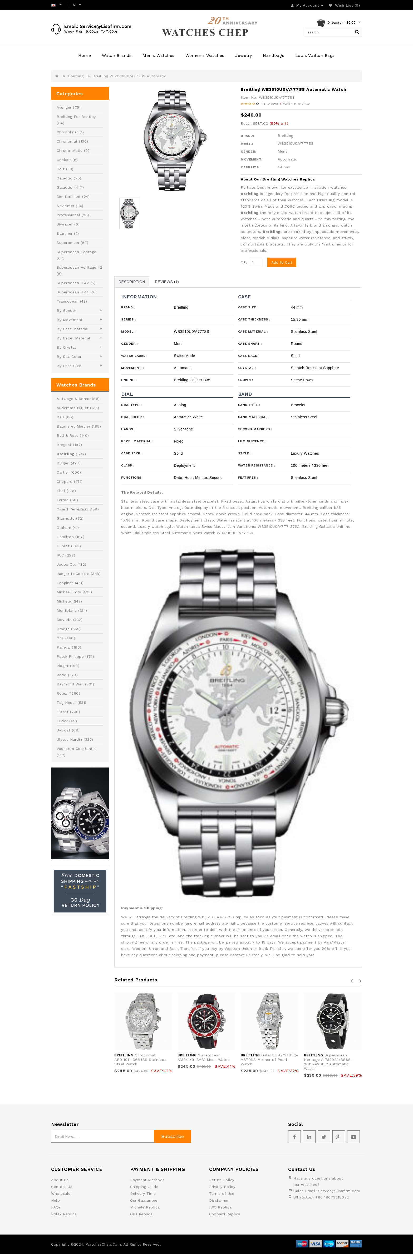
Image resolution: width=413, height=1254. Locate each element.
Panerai (64, 647)
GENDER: (249, 151)
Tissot (62, 712)
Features (248, 477)
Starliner (65, 233)
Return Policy (221, 1180)
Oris (60, 638)
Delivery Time (143, 1193)
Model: (247, 144)
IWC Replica (220, 1207)
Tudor (62, 721)
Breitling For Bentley (76, 116)
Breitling (76, 76)
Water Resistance (256, 465)
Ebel (61, 491)
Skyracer (65, 224)
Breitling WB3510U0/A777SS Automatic (129, 76)
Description (132, 282)
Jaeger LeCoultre (73, 573)
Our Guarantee (144, 1200)
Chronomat (67, 141)
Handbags (273, 55)
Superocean (68, 242)
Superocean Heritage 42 (79, 267)
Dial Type (131, 405)
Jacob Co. (66, 564)
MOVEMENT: (252, 159)
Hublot (63, 546)
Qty (244, 262)
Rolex (62, 693)
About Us (59, 1180)
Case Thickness (254, 319)
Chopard (65, 481)
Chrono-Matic (69, 150)
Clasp (127, 465)
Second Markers (255, 429)
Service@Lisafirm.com (339, 1191)
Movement (132, 368)
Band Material (253, 417)
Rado (61, 675)
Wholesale (61, 1193)
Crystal (247, 368)
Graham (64, 527)
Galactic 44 (67, 187)
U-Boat (63, 730)
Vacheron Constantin (76, 748)
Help (55, 1200)
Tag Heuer (66, 702)
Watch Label (134, 356)
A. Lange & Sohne (73, 399)
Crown (245, 380)
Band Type (249, 405)
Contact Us (61, 1187)
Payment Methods (147, 1180)
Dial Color (132, 417)
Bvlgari (63, 463)
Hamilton (65, 537)
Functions (132, 477)
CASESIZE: (250, 167)
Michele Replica (145, 1207)
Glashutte (66, 518)
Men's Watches (158, 55)
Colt (61, 169)
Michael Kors (69, 592)
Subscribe (172, 1136)
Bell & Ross (67, 435)
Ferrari (63, 500)
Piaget (62, 666)
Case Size (248, 307)
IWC (60, 555)
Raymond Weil (70, 684)
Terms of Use (221, 1193)
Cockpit (64, 160)
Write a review (296, 104)
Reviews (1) (167, 282)
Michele (64, 601)
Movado (64, 620)
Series (128, 319)
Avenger (64, 107)
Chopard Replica (224, 1214)
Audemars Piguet (73, 408)
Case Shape (250, 343)
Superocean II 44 (73, 292)
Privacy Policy (222, 1187)
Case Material (253, 331)
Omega (63, 629)
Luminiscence (252, 441)
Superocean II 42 (73, 283)
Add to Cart (281, 262)
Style (245, 453)
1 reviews (269, 104)
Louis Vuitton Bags (315, 55)
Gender (129, 343)
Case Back (248, 356)
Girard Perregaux (72, 509)
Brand (128, 307)
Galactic (64, 178)
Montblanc (67, 610)
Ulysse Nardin (69, 739)
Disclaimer (219, 1200)
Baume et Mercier (73, 426)
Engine (128, 380)
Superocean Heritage (76, 252)
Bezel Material (137, 441)
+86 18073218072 (332, 1197)
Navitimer (66, 206)
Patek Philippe (70, 656)
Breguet (64, 445)
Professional (68, 215)
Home (84, 55)
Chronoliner (67, 132)
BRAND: (247, 136)
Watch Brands (117, 55)
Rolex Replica (64, 1214)
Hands (128, 429)
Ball (60, 417)
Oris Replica (141, 1214)
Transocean (67, 301)
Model (128, 331)
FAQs (56, 1207)
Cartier (63, 472)
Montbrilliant (69, 196)
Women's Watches (204, 55)
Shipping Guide (144, 1187)
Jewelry (243, 55)
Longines (65, 583)
